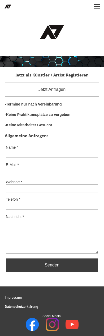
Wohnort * (14, 182)
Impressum (13, 297)
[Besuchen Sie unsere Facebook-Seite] (32, 324)
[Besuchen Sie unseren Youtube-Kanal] (72, 324)
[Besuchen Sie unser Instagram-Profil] (52, 324)
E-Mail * (12, 165)
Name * (12, 147)
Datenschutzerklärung (21, 307)
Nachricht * (15, 216)
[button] (97, 6)
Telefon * (13, 199)
